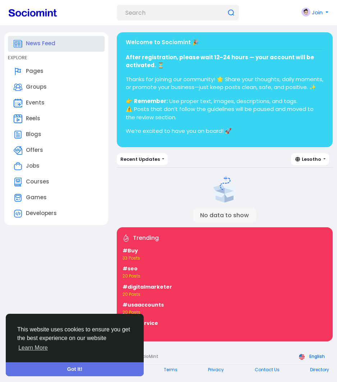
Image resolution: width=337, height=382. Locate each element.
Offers (28, 150)
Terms (170, 370)
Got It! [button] (74, 369)
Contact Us (267, 370)
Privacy (216, 370)
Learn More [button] (33, 348)
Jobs (27, 166)
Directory (319, 370)
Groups (30, 87)
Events (29, 103)
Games (30, 198)
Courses (31, 182)
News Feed (34, 43)
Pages (28, 71)
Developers (35, 213)
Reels (27, 119)
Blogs (27, 134)
